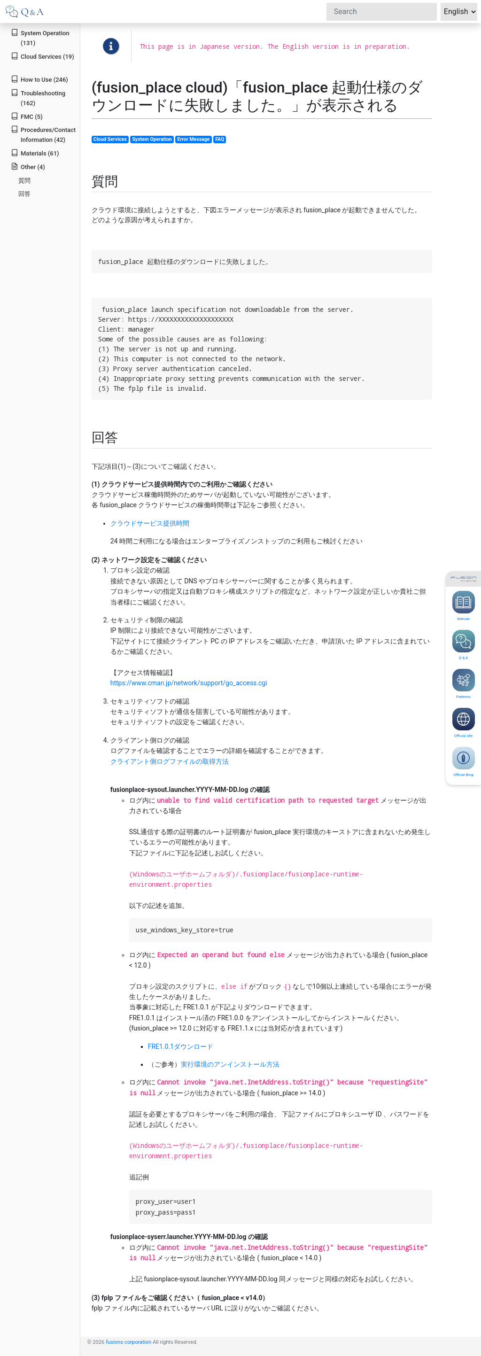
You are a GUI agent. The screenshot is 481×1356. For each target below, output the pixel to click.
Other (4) (28, 166)
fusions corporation (128, 1342)
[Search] (381, 12)
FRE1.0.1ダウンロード (180, 1046)
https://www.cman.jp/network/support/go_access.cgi (188, 683)
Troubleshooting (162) (38, 98)
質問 (24, 180)
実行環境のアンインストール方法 (230, 1064)
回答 (24, 193)
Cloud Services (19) (42, 56)
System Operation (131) (40, 37)
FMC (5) (27, 116)
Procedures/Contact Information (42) (43, 134)
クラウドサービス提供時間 (149, 523)
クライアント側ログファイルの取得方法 (169, 761)
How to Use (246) (39, 79)
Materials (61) (35, 153)
